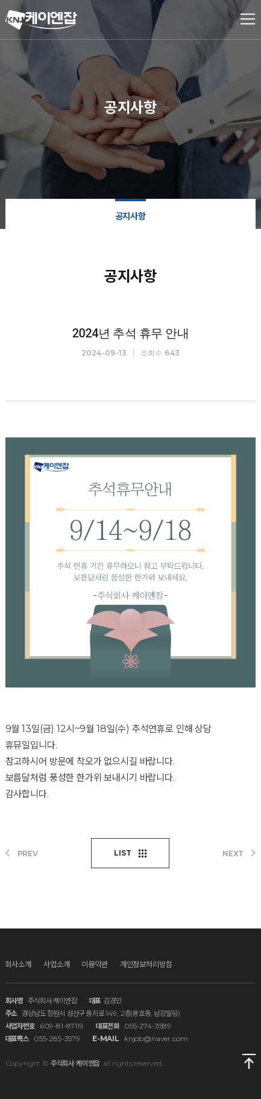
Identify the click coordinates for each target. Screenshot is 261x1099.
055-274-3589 (147, 1025)
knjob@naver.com (156, 1038)
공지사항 (130, 216)
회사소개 (18, 964)
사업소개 (56, 964)
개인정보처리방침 (146, 964)
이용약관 (94, 964)
